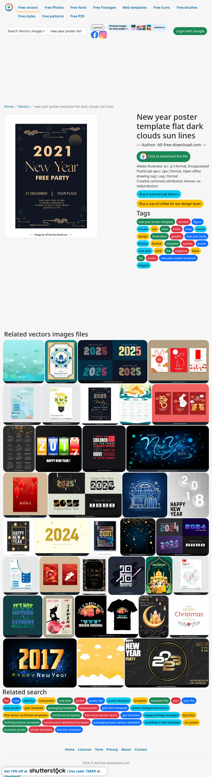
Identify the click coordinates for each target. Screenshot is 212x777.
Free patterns (53, 16)
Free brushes (187, 7)
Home (9, 106)
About (126, 749)
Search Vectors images (25, 31)
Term (99, 749)
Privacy (112, 749)
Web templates (135, 7)
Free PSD (77, 16)
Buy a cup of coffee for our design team (170, 203)
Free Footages (104, 7)
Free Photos (54, 7)
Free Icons (161, 7)
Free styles (26, 16)
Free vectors (28, 7)
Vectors (24, 106)
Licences (85, 749)
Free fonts (78, 7)
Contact (141, 749)
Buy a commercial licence (158, 194)
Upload (97, 27)
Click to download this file (163, 157)
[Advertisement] (106, 73)
